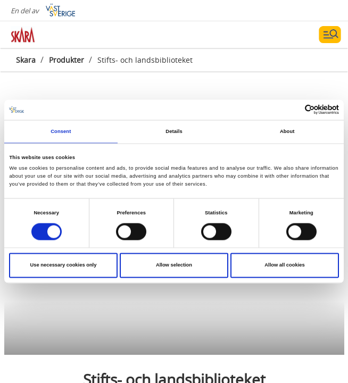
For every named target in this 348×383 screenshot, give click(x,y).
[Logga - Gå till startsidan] (48, 34)
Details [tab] (173, 131)
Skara (26, 60)
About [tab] (287, 131)
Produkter (66, 60)
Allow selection (174, 265)
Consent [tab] (61, 131)
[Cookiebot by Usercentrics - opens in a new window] (292, 110)
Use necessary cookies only (63, 265)
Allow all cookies (284, 265)
